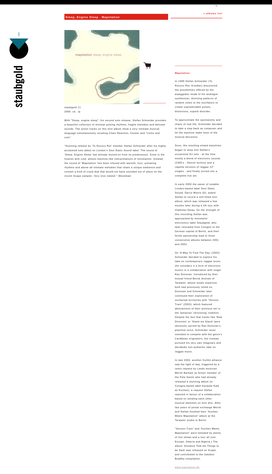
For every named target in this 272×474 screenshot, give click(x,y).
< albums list (212, 13)
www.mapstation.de (187, 467)
